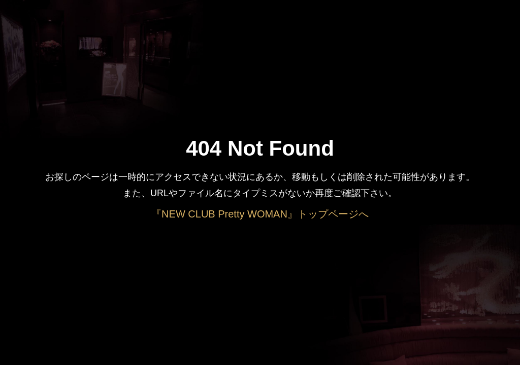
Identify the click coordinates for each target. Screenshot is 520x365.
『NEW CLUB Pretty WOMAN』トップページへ (260, 214)
